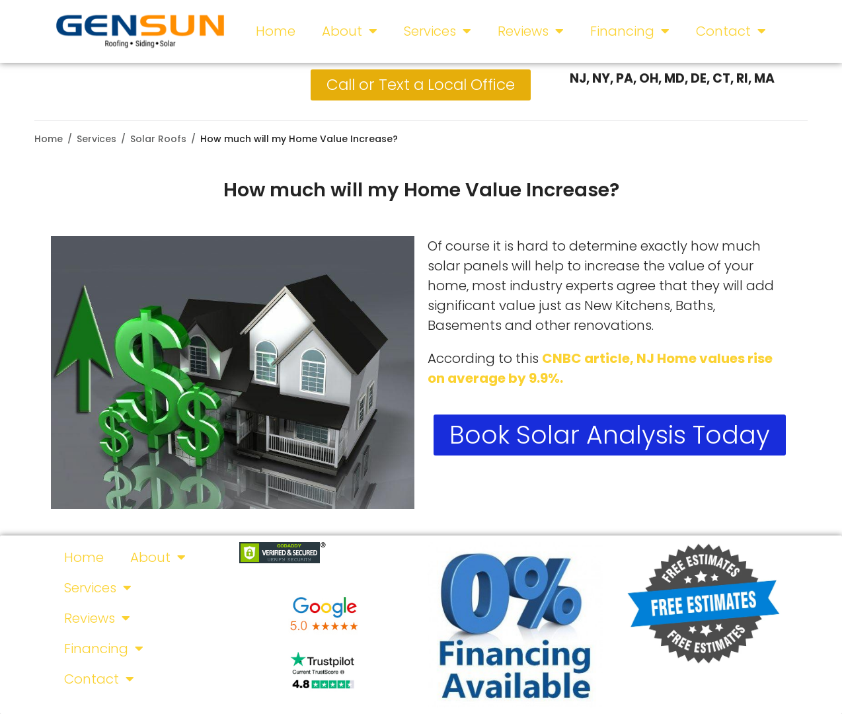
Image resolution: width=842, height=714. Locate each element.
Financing (630, 31)
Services (437, 31)
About (349, 31)
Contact (731, 31)
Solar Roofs (158, 138)
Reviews (531, 31)
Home (275, 31)
